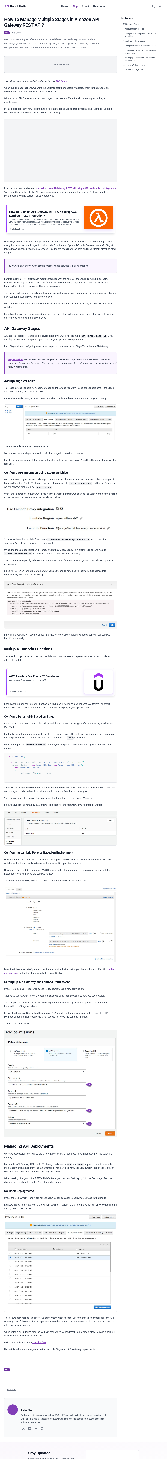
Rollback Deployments (134, 70)
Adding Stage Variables (134, 29)
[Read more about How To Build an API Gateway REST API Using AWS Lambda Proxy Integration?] (60, 218)
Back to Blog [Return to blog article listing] (11, 1390)
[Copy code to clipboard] (113, 756)
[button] (46, 229)
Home (64, 6)
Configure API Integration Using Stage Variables (140, 35)
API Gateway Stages (131, 24)
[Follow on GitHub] (42, 1428)
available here (39, 1342)
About (85, 6)
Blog (75, 6)
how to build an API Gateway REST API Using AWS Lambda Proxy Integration (76, 188)
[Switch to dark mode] (160, 6)
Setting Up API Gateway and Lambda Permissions (140, 59)
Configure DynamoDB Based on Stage (140, 46)
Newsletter (99, 6)
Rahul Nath (15, 6)
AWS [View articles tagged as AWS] (6, 33)
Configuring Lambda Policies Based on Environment (140, 51)
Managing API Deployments (134, 65)
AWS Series (61, 81)
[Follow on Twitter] (23, 1428)
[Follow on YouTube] (36, 1428)
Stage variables (15, 359)
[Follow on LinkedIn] (29, 1428)
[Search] (153, 6)
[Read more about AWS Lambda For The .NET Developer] (60, 682)
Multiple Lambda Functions (134, 41)
